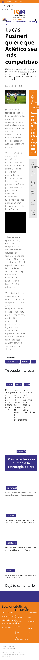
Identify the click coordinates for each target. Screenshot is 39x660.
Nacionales (5, 624)
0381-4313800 (6, 656)
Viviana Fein (17, 633)
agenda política (11, 543)
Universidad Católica (19, 622)
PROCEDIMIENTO (11, 515)
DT (33, 361)
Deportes (11, 616)
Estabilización (21, 451)
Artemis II (17, 627)
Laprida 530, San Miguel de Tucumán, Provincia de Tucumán (13, 653)
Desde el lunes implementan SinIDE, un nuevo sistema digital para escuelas (20, 494)
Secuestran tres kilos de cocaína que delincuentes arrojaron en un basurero (20, 521)
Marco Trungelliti (18, 616)
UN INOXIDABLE (11, 385)
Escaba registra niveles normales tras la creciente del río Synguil (20, 576)
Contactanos (32, 613)
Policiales (11, 613)
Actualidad (5, 620)
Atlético (25, 361)
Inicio (3, 613)
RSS (29, 632)
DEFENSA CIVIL (10, 570)
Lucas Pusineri (12, 361)
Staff (29, 617)
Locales (4, 616)
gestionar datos (12, 488)
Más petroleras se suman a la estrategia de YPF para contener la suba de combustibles (21, 468)
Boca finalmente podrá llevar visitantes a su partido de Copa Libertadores (29, 401)
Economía (5, 627)
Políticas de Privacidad (9, 648)
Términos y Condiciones (8, 646)
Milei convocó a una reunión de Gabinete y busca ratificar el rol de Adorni (21, 549)
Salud (10, 627)
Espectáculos (12, 620)
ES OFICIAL (27, 385)
